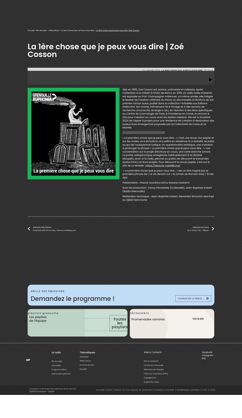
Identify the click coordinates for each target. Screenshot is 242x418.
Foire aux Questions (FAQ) (156, 385)
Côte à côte (209, 401)
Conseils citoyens (164, 401)
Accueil (31, 30)
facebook (207, 363)
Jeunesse (84, 368)
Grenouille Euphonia (61, 385)
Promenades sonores (188, 401)
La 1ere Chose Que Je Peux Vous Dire (84, 30)
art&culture (57, 30)
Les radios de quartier (139, 401)
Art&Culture (85, 372)
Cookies (51, 402)
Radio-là (120, 401)
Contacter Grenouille (153, 376)
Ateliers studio (104, 401)
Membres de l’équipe (154, 381)
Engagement (150, 389)
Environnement (87, 376)
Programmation (59, 381)
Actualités (56, 377)
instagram (207, 366)
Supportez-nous (151, 393)
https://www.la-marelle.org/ (162, 165)
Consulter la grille (191, 299)
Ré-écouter (43, 30)
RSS (204, 369)
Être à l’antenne (151, 372)
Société (83, 380)
